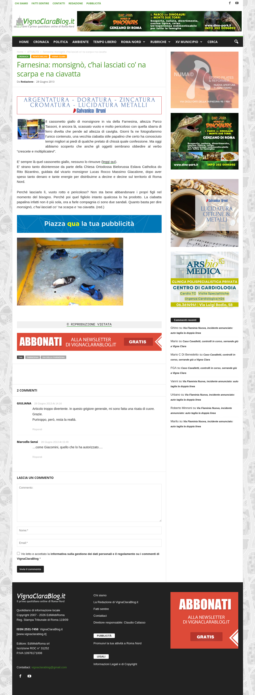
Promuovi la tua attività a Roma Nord (118, 643)
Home (20, 51)
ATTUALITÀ (33, 51)
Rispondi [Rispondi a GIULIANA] (37, 429)
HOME (24, 42)
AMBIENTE (80, 42)
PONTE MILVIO (40, 56)
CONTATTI (59, 3)
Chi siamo (100, 595)
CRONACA (41, 42)
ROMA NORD (133, 42)
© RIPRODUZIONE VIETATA (89, 324)
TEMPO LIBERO (104, 42)
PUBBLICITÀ (93, 3)
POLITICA (60, 42)
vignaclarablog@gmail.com (49, 667)
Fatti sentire (101, 609)
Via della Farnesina (53, 357)
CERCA (213, 42)
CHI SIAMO (21, 3)
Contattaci (100, 615)
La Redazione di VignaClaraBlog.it (116, 602)
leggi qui (108, 162)
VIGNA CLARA (58, 56)
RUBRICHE (160, 42)
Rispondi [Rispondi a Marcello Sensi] (37, 457)
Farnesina (32, 357)
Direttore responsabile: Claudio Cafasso (120, 622)
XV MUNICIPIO (189, 42)
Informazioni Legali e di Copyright (115, 664)
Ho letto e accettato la (88, 556)
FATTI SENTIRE (40, 3)
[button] (236, 42)
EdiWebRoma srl (39, 643)
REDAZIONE (75, 3)
